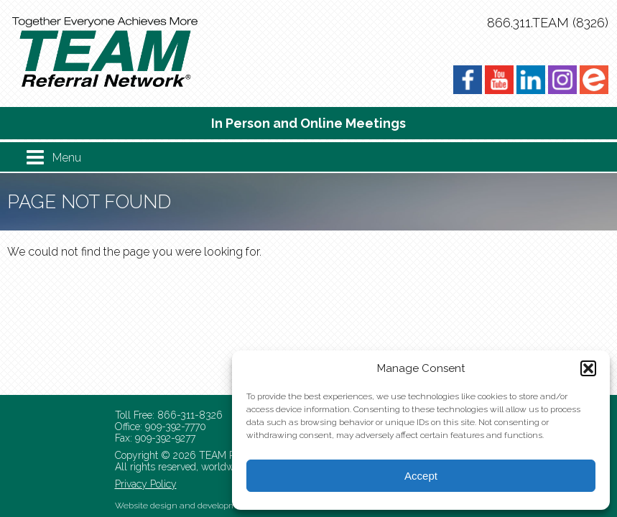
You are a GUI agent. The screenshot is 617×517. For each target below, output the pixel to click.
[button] (588, 368)
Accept (420, 476)
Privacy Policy (146, 484)
